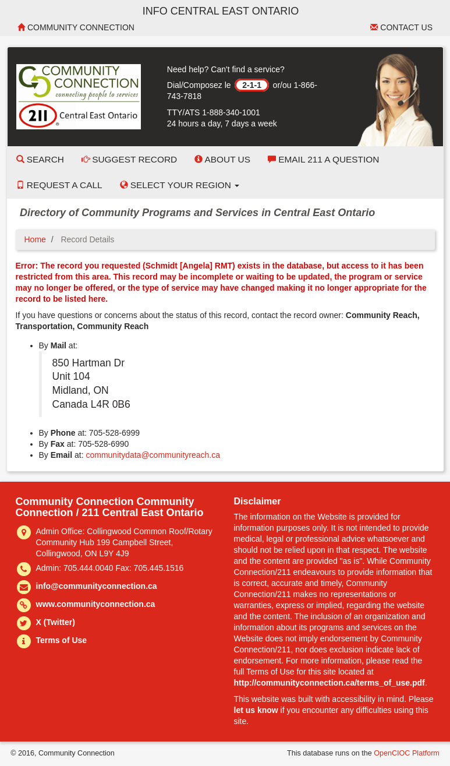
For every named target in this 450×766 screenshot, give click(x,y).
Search (40, 159)
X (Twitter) (55, 622)
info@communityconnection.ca (96, 586)
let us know (256, 710)
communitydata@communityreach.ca (153, 455)
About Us (222, 159)
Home (35, 239)
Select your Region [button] (180, 185)
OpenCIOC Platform (407, 753)
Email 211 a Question (323, 159)
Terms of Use (61, 640)
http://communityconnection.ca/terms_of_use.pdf (329, 682)
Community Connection (75, 27)
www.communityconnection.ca (95, 604)
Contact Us (401, 27)
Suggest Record (129, 159)
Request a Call (59, 185)
